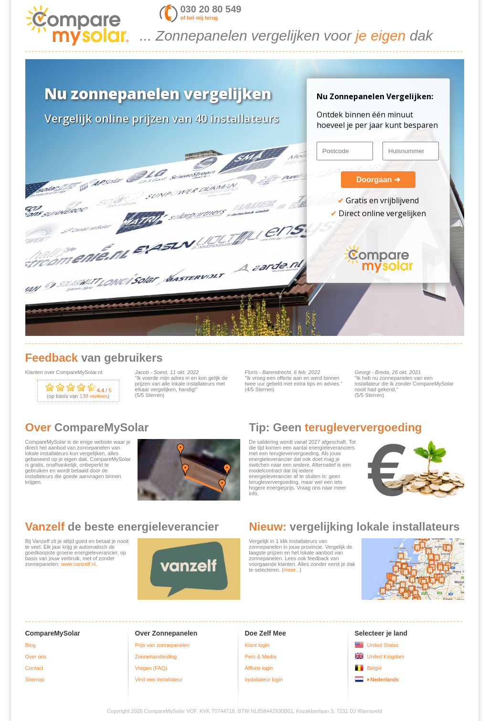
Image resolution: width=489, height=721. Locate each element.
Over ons (36, 656)
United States (383, 645)
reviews (94, 396)
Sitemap (34, 679)
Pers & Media (260, 656)
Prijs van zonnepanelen (162, 645)
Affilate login (259, 668)
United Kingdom (385, 656)
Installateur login (264, 679)
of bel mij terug (199, 18)
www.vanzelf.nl (78, 564)
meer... (292, 570)
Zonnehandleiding (156, 656)
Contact (34, 668)
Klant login (257, 645)
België (374, 668)
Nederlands (385, 679)
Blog (30, 645)
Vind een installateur (158, 679)
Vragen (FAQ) (151, 668)
